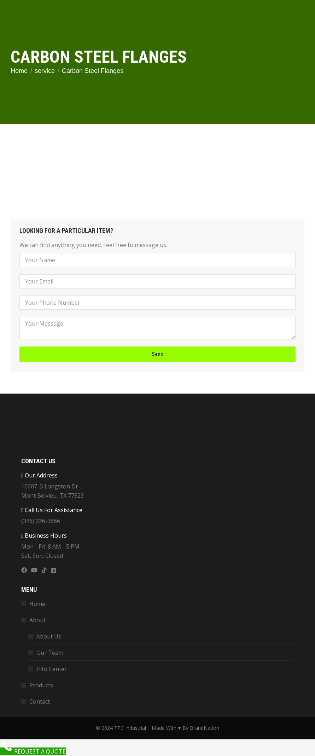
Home (37, 604)
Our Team (49, 653)
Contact (39, 701)
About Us (48, 636)
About (34, 620)
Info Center (51, 669)
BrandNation (204, 727)
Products (41, 685)
